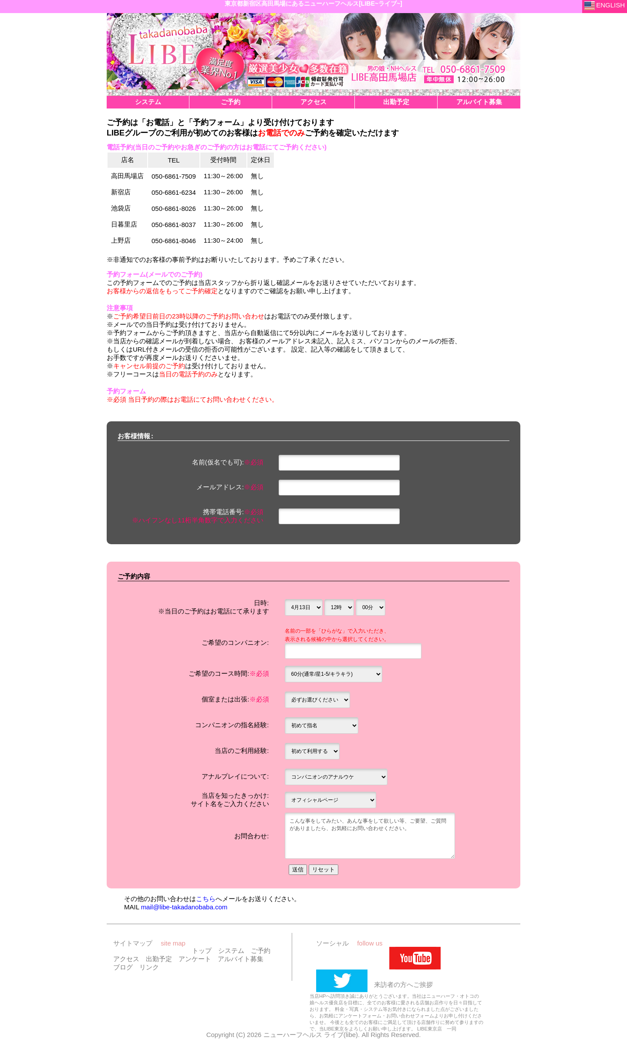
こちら (206, 900)
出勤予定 (159, 960)
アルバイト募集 (240, 960)
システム (231, 952)
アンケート (195, 960)
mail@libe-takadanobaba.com (184, 908)
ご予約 (260, 952)
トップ (202, 952)
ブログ (123, 969)
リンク (149, 969)
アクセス (126, 960)
